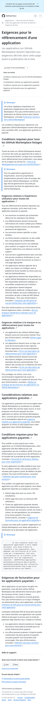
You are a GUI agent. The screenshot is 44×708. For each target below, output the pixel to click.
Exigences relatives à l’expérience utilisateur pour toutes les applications (19, 198)
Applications (9, 20)
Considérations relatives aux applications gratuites (20, 396)
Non (15, 665)
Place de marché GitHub (24, 20)
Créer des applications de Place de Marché (20, 23)
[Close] (38, 3)
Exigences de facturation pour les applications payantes (21, 579)
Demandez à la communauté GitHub (16, 679)
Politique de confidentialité (10, 668)
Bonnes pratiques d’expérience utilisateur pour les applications (20, 313)
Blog (29, 700)
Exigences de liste (11, 25)
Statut (4, 700)
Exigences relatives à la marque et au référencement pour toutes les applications (21, 325)
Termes (20, 698)
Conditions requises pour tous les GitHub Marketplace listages (22, 142)
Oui (6, 665)
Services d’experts (19, 700)
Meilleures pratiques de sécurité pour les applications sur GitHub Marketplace (20, 385)
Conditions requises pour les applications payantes (20, 436)
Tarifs (9, 700)
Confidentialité (29, 698)
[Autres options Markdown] (27, 68)
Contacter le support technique (14, 682)
